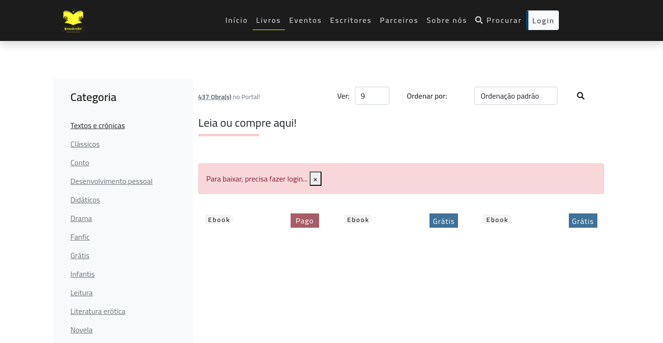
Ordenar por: (427, 96)
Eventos (305, 20)
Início (236, 20)
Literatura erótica (98, 311)
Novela (81, 330)
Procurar (498, 20)
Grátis (79, 255)
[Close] (316, 179)
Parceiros (399, 20)
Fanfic (80, 237)
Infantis (82, 274)
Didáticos (85, 199)
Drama (81, 218)
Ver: (343, 96)
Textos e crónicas (97, 125)
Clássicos (85, 144)
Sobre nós (447, 20)
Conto (79, 162)
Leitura (81, 292)
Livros (269, 20)
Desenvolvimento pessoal (111, 181)
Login (543, 20)
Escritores (351, 20)
